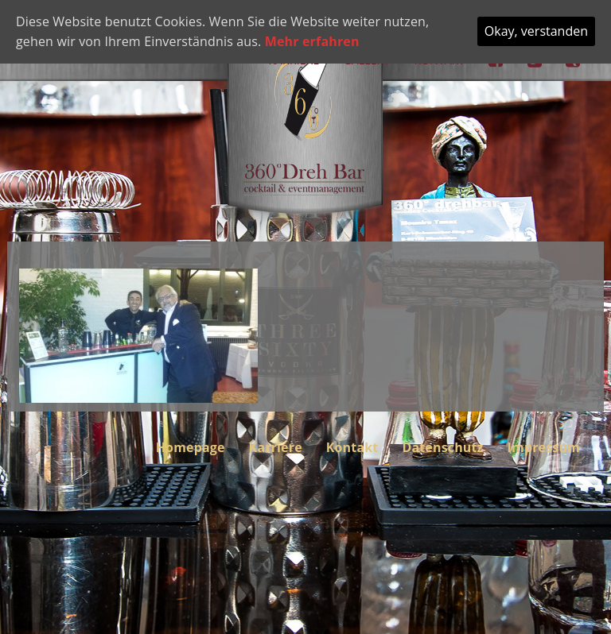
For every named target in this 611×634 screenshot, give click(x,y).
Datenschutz (442, 447)
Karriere (275, 447)
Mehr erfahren (312, 41)
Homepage (190, 447)
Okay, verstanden (536, 31)
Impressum (544, 447)
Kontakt (352, 447)
